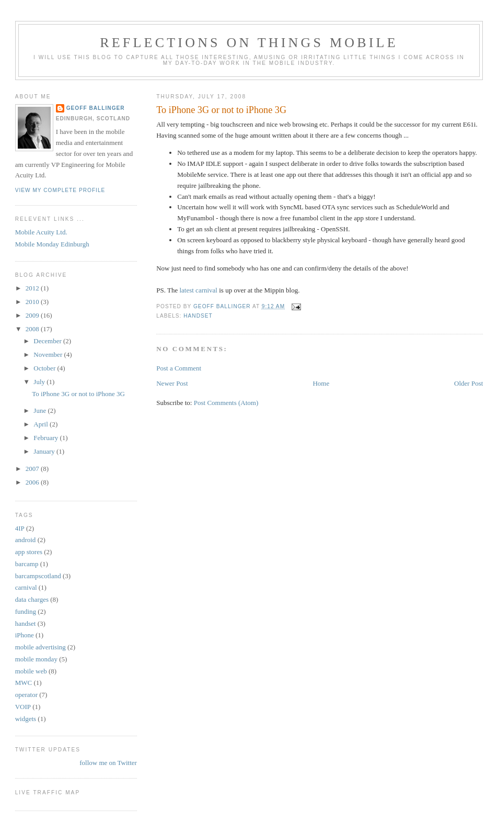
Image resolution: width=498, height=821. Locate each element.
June (40, 410)
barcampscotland (38, 576)
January (44, 451)
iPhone (24, 635)
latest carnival (198, 290)
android (25, 540)
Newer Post (172, 383)
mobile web (31, 671)
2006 (33, 482)
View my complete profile (60, 190)
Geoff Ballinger (95, 108)
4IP (20, 528)
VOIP (23, 707)
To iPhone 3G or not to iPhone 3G (78, 394)
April (41, 424)
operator (26, 695)
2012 (33, 288)
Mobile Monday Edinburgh (52, 244)
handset (197, 316)
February (46, 438)
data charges (32, 599)
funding (25, 611)
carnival (26, 587)
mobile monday (36, 659)
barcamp (27, 564)
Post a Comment (178, 368)
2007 (33, 469)
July (40, 382)
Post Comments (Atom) (226, 403)
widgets (25, 719)
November (48, 354)
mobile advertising (40, 647)
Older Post (468, 383)
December (48, 341)
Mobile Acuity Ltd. (41, 232)
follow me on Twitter (108, 763)
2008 (33, 329)
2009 (33, 315)
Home (320, 383)
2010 (33, 302)
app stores (28, 552)
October (45, 368)
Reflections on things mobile (249, 42)
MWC (23, 683)
